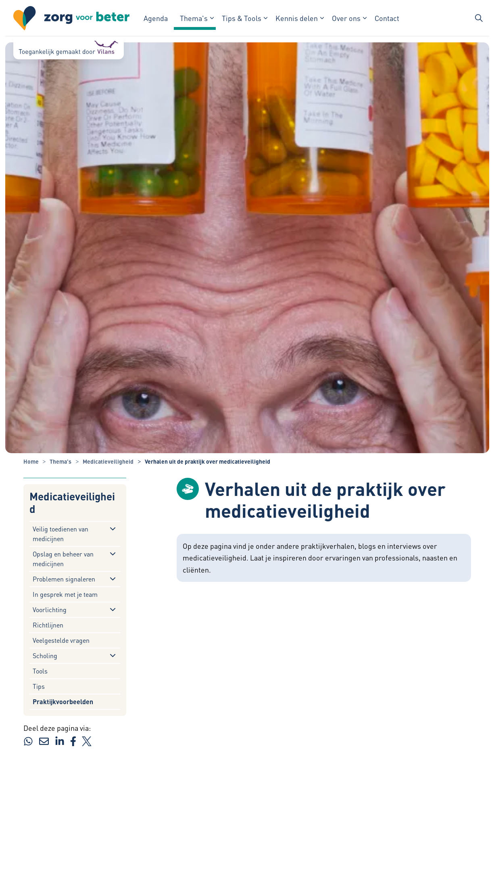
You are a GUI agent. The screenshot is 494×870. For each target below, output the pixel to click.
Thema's (194, 18)
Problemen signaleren (64, 579)
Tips (39, 686)
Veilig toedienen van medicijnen (60, 534)
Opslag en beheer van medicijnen (63, 559)
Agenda (156, 18)
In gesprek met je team (65, 594)
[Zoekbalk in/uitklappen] (478, 18)
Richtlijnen (48, 625)
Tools (40, 671)
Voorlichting (50, 609)
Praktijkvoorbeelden (63, 701)
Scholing (45, 655)
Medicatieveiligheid (72, 502)
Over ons (346, 18)
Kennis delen (296, 18)
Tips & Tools (241, 18)
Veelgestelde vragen (61, 640)
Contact (387, 18)
